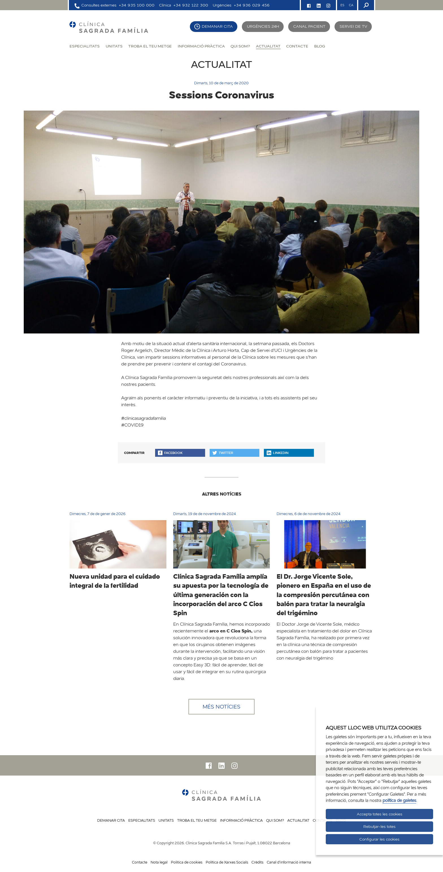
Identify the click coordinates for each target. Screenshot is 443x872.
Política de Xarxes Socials (227, 862)
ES (342, 5)
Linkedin (277, 452)
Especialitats (85, 46)
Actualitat (268, 46)
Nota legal (159, 862)
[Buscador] (365, 5)
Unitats (114, 46)
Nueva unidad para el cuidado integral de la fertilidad (115, 580)
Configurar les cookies (379, 839)
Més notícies (221, 706)
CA (351, 5)
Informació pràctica (201, 46)
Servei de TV (353, 26)
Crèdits (257, 862)
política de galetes (399, 800)
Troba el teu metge (150, 46)
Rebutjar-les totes (379, 826)
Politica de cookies (186, 862)
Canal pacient (309, 26)
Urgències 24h (263, 26)
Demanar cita (217, 26)
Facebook (170, 452)
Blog (319, 46)
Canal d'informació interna (289, 862)
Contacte (297, 46)
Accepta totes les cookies (379, 814)
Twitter (222, 452)
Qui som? (240, 46)
